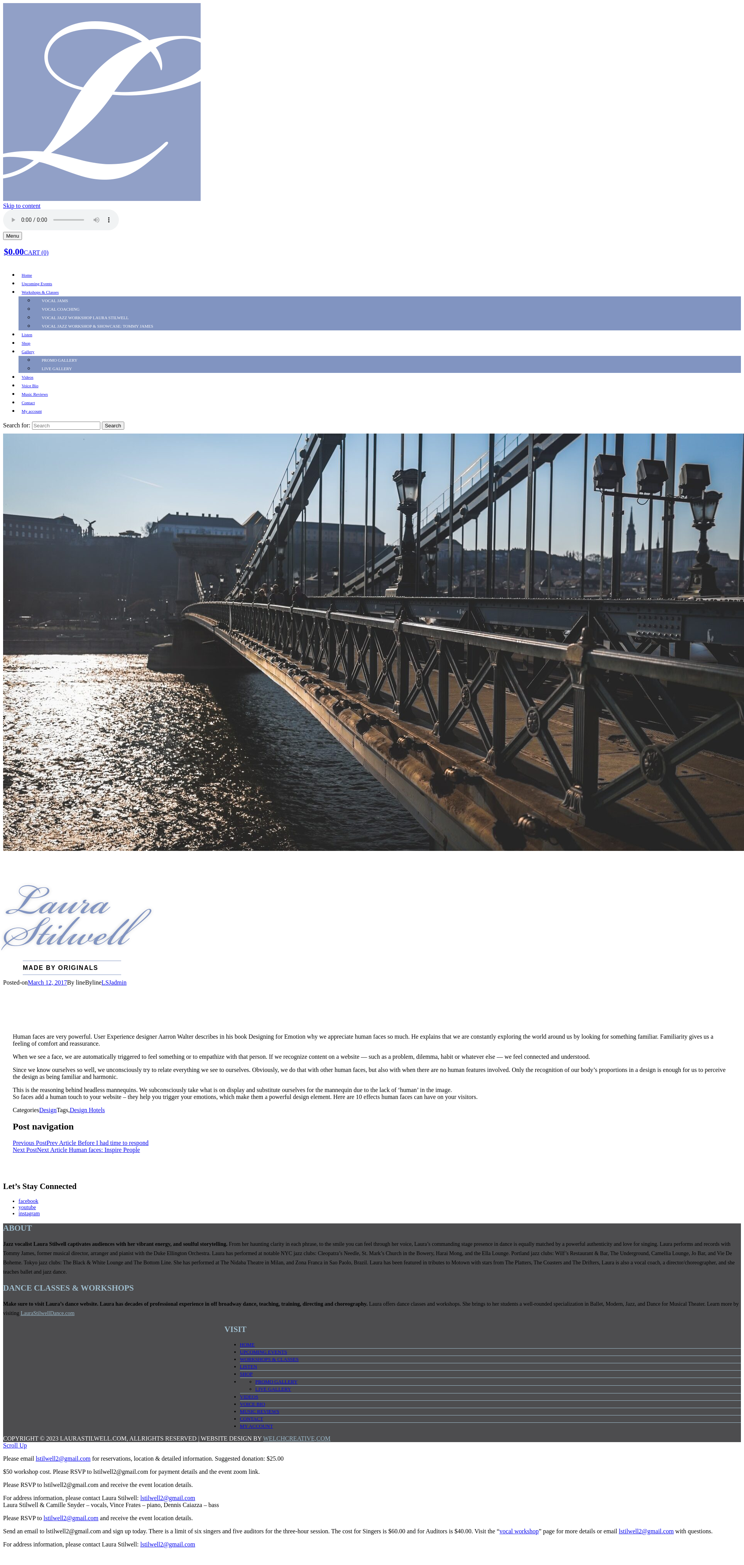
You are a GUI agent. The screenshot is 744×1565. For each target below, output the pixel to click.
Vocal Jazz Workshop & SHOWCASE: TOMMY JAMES (97, 326)
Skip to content (22, 205)
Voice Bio (30, 385)
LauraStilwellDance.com (48, 1313)
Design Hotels (87, 1110)
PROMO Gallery (60, 360)
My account (32, 411)
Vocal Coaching (60, 309)
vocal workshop (519, 1531)
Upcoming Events (37, 283)
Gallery (28, 351)
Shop (26, 343)
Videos (28, 377)
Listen (27, 334)
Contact (28, 402)
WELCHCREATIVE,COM (297, 1438)
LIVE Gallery (57, 368)
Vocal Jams (55, 300)
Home (27, 275)
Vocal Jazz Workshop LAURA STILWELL (85, 317)
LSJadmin (114, 982)
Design (47, 1110)
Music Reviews (35, 394)
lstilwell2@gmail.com (63, 1458)
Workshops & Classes (40, 292)
